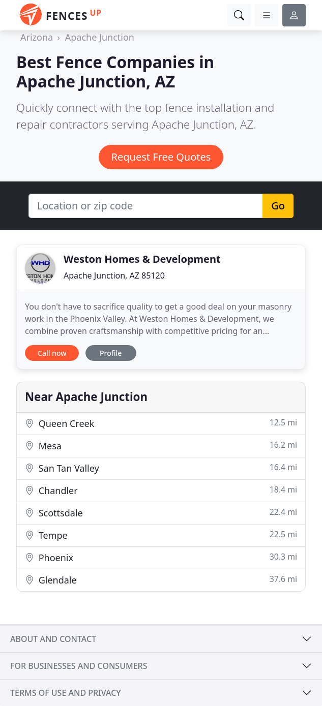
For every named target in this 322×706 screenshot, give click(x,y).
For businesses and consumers (78, 665)
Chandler (161, 490)
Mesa (161, 445)
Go (278, 205)
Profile (111, 353)
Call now (52, 353)
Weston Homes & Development (142, 259)
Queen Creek (161, 423)
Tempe (161, 535)
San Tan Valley (161, 468)
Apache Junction (99, 37)
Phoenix (161, 557)
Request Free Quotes (161, 157)
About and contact (53, 638)
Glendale (161, 579)
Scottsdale (161, 512)
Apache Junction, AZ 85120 (114, 275)
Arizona (36, 37)
